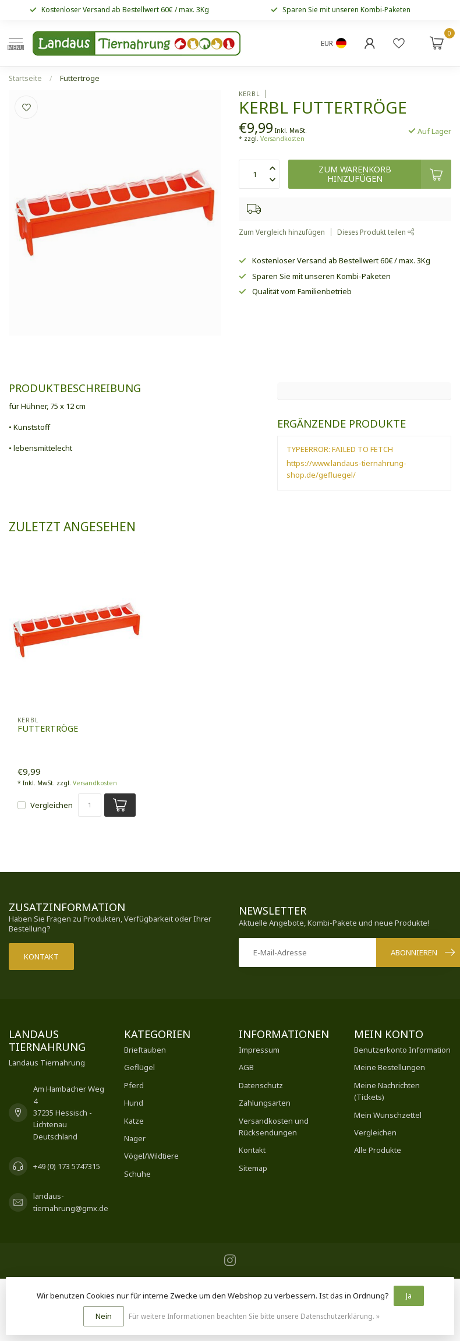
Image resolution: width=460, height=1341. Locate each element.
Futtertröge (80, 78)
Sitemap (253, 1168)
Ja (409, 1295)
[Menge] (89, 805)
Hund (133, 1102)
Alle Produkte (377, 1150)
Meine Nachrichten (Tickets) (387, 1091)
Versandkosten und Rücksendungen (274, 1127)
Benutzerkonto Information (402, 1049)
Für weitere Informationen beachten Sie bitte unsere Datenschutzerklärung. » (254, 1316)
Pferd (134, 1085)
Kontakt (41, 956)
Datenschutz (261, 1085)
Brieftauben (145, 1049)
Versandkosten (282, 139)
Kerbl (249, 94)
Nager (135, 1138)
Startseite (25, 78)
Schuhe (137, 1174)
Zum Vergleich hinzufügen (282, 232)
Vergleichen (51, 805)
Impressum (259, 1049)
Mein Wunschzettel (388, 1115)
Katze (134, 1121)
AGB (246, 1067)
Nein (103, 1316)
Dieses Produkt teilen (376, 232)
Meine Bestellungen (389, 1067)
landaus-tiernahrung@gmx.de (70, 1202)
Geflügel (139, 1067)
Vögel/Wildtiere (151, 1156)
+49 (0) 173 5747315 (66, 1166)
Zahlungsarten (265, 1102)
